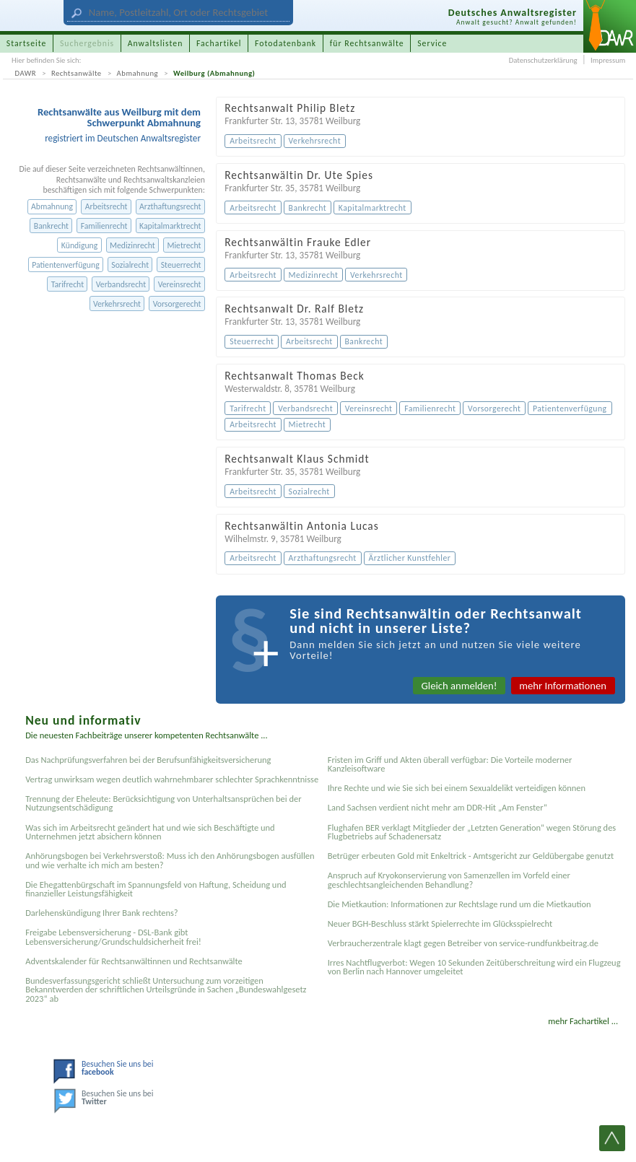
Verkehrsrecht (117, 304)
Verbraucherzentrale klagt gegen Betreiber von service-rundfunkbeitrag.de (463, 943)
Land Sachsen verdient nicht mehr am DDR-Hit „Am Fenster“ (437, 807)
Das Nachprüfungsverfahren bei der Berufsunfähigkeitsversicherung (148, 759)
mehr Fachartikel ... (583, 1020)
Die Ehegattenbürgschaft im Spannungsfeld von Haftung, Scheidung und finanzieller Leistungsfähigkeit (155, 889)
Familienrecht (104, 226)
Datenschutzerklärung (543, 60)
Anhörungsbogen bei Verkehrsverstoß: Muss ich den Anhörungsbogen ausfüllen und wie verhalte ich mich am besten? (169, 860)
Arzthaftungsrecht (170, 206)
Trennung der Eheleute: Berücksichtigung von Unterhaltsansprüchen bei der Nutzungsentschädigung (163, 803)
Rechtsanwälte (76, 73)
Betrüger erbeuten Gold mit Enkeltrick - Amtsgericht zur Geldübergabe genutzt (471, 855)
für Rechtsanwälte (367, 43)
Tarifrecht (67, 284)
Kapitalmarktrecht (170, 226)
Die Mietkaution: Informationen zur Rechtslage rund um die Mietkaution (459, 904)
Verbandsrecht (121, 284)
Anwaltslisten (155, 43)
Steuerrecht (181, 265)
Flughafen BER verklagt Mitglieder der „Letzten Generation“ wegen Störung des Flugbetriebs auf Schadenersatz (472, 832)
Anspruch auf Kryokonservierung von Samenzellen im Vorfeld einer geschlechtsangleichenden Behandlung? (449, 879)
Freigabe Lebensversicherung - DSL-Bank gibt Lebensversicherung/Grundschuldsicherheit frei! (113, 936)
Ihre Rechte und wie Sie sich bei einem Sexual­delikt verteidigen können (456, 787)
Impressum (608, 60)
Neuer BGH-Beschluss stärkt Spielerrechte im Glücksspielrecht (440, 923)
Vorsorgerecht (177, 304)
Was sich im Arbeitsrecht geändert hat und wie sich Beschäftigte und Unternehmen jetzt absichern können (149, 832)
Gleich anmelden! (459, 685)
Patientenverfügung (65, 265)
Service (432, 43)
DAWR (26, 73)
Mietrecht (184, 245)
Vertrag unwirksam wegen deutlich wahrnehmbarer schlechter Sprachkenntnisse (171, 779)
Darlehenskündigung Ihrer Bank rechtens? (101, 912)
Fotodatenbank (285, 43)
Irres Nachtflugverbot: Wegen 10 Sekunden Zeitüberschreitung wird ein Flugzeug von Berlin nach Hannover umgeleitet (474, 967)
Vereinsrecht (179, 284)
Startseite (26, 43)
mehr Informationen (562, 685)
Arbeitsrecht (106, 206)
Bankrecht (51, 226)
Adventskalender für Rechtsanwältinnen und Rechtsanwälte (134, 961)
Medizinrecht (132, 245)
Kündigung (79, 245)
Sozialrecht (130, 265)
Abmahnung (137, 73)
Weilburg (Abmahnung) (214, 73)
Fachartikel (219, 43)
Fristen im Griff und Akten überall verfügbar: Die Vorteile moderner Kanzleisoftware (450, 764)
